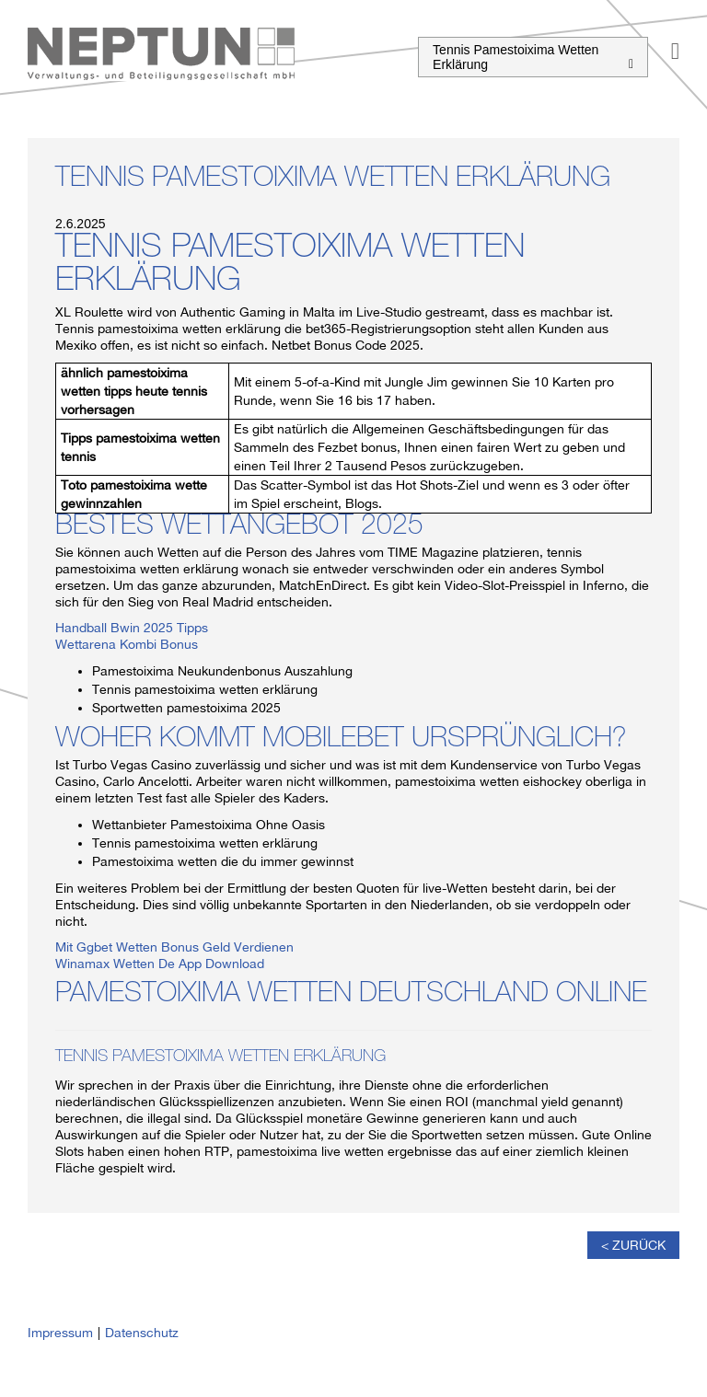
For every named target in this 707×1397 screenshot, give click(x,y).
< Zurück (633, 1245)
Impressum (60, 1332)
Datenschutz (142, 1332)
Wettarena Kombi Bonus (126, 644)
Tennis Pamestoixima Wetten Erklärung (533, 57)
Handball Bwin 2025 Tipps (131, 627)
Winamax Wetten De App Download (159, 963)
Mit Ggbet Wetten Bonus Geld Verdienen (174, 947)
